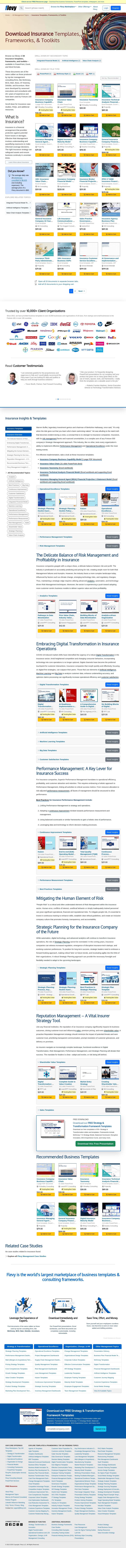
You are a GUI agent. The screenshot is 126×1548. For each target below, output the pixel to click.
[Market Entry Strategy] (89, 1073)
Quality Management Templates (46, 1364)
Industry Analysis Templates (61, 1505)
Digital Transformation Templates (62, 1462)
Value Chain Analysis (16, 535)
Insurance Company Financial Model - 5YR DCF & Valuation (66, 182)
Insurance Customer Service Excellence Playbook (88, 260)
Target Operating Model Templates (109, 1500)
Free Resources (80, 1525)
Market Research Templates (84, 1465)
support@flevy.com (20, 1508)
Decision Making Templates (61, 1459)
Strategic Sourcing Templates (45, 1386)
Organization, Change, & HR (77, 1346)
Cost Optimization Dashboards (39, 1500)
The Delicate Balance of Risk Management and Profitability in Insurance (19, 439)
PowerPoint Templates (13, 1470)
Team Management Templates (75, 1391)
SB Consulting (42, 186)
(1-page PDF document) (71, 459)
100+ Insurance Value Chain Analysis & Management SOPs (43, 182)
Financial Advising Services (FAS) (63, 1535)
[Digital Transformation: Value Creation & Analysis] (46, 1073)
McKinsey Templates (101, 1360)
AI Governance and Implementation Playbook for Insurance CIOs (110, 261)
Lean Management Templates (45, 1373)
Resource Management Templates (109, 1454)
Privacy (17, 1505)
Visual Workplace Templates (107, 1514)
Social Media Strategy (102, 1386)
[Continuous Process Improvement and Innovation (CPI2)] (110, 843)
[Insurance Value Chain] (66, 91)
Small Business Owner (105, 1527)
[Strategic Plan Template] (110, 978)
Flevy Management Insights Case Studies (19, 467)
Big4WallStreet (65, 186)
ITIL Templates (56, 1500)
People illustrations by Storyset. (112, 1338)
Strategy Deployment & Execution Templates (109, 1489)
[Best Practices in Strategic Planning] (89, 978)
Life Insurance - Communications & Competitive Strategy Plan (65, 222)
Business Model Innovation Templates (39, 1467)
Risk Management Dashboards (46, 1369)
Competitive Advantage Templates (39, 1486)
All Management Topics (20, 15)
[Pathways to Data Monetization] (46, 606)
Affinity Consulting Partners (69, 147)
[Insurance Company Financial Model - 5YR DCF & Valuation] (66, 170)
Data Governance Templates (61, 1457)
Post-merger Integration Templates (86, 1492)
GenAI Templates (57, 1481)
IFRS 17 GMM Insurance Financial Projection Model (110, 181)
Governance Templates (59, 1484)
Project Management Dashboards (47, 1355)
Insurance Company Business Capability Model (44, 102)
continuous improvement (59, 811)
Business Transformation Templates (39, 1476)
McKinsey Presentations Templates (86, 1473)
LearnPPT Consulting (67, 107)
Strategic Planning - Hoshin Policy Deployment (67, 510)
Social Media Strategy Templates (108, 1476)
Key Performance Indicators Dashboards (86, 1448)
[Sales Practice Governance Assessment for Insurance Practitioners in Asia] (89, 210)
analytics (90, 581)
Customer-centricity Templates (61, 1451)
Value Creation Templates (14, 1378)
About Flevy (95, 8)
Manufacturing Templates (83, 1462)
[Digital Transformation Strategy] (46, 695)
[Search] (37, 8)
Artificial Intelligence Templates (105, 1373)
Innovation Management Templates (62, 1508)
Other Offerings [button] (84, 7)
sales (78, 1030)
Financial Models (11, 1464)
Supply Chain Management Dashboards (48, 1360)
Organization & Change (14, 1462)
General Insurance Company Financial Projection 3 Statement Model (110, 142)
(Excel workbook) (56, 468)
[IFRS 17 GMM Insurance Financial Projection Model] (111, 170)
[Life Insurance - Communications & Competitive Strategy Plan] (66, 210)
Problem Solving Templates (84, 1500)
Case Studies (56, 1527)
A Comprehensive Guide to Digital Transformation (88, 706)
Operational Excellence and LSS (39, 1533)
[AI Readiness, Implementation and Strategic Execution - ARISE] (68, 695)
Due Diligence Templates (60, 1465)
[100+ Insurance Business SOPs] (66, 249)
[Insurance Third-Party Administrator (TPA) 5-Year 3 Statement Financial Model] (44, 249)
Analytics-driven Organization (109, 616)
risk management (49, 438)
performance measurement (58, 791)
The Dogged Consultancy (68, 226)
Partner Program (10, 1500)
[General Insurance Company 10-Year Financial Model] (44, 210)
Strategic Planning (15, 531)
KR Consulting (66, 712)
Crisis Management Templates (38, 1505)
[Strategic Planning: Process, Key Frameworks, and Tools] (46, 978)
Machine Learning (15, 506)
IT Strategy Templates (59, 1497)
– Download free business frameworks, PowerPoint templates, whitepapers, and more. (63, 2)
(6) (48, 61)
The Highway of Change (91, 712)
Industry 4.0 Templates (59, 1503)
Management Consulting (37, 1538)
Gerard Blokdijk (87, 266)
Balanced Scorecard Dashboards (39, 1462)
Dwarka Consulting (88, 147)
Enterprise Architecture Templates (62, 1476)
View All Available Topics (102, 1391)
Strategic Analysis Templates (107, 1481)
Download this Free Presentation (95, 1143)
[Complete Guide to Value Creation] (68, 1073)
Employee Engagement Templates (76, 1386)
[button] (56, 399)
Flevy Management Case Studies (31, 1256)
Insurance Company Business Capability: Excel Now (89, 141)
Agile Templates (34, 1451)
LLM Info (77, 1533)
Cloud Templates (34, 1484)
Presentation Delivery (101, 1351)
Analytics (12, 477)
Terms (12, 1505)
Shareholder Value (15, 527)
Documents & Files (89, 1089)
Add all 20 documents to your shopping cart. (56, 284)
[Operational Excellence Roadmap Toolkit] (110, 499)
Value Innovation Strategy (106, 1533)
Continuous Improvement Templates (48, 1382)
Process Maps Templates (83, 1505)
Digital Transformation (16, 498)
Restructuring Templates (106, 1457)
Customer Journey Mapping (104, 1378)
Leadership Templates (72, 1373)
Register (115, 8)
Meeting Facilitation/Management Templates (86, 1476)
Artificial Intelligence (16, 481)
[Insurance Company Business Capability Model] (44, 91)
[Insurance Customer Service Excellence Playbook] (89, 249)
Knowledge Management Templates (86, 1451)
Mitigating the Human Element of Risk (19, 451)
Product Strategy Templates (15, 1386)
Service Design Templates (106, 1470)
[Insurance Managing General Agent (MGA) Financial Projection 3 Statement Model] (44, 130)
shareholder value (111, 1030)
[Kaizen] (89, 499)
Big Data (25, 485)
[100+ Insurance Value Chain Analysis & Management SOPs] (44, 170)
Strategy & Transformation (18, 1346)
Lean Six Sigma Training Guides (85, 1530)
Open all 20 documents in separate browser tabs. (58, 281)
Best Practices (14, 485)
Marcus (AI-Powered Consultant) (16, 1497)
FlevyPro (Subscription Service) (15, 1473)
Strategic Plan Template (108, 988)
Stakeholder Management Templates (109, 1478)
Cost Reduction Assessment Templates (39, 1503)
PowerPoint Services (12, 1481)
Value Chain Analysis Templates (108, 1508)
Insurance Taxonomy (89, 100)
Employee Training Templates (75, 1378)
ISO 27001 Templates (59, 1495)
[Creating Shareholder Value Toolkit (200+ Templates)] (110, 1073)
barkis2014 (86, 226)
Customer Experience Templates (105, 1382)
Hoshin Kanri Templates (59, 1492)
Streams (8, 1475)
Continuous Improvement (18, 489)
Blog (22, 1505)
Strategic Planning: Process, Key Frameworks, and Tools (46, 990)
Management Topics (12, 1494)
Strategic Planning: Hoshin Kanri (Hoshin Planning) (46, 510)
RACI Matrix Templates (105, 1448)
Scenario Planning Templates (107, 1467)
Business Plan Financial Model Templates (107, 1355)
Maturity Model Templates (73, 1382)
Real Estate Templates (105, 1451)
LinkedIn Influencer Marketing (15, 1502)
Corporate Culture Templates (74, 1360)
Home (7, 15)
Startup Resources (104, 1530)
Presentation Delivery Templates (85, 1495)
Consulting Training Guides (60, 1533)
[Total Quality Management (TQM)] (89, 843)
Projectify (107, 107)
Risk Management (15, 523)
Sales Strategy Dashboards (107, 1465)
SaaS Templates (103, 1462)
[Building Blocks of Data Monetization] (89, 606)
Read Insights (112, 489)
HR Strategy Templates (72, 1369)
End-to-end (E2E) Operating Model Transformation (66, 854)
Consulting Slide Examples (60, 1530)
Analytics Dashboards (36, 1454)
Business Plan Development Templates (39, 1470)
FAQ (6, 1505)
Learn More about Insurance (19, 162)
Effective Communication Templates (77, 1364)
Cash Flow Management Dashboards (39, 1478)
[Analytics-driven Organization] (110, 606)
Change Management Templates (76, 1351)
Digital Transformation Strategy (44, 706)
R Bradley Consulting (45, 107)
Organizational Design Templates (76, 1355)
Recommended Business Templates (19, 463)
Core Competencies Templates (16, 1369)
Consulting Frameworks (14, 1467)
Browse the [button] (63, 7)
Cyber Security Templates (60, 1454)
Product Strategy (103, 1525)
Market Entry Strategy (86, 1083)
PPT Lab (107, 712)
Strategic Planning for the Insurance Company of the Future (19, 455)
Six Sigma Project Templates (107, 1473)
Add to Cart (44, 115)
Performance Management (18, 514)
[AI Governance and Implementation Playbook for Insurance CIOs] (111, 249)
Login (106, 8)
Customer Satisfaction (16, 493)
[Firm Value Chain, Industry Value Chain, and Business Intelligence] (68, 606)
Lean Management (81, 1527)
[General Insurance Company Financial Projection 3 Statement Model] (111, 130)
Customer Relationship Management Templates (39, 1514)
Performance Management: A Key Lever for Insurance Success (19, 447)
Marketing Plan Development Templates (18, 1391)
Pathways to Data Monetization (45, 616)
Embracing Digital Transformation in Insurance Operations (19, 443)
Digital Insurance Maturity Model (64, 140)
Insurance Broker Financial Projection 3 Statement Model (88, 181)
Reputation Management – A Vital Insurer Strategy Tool (19, 459)
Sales (27, 523)
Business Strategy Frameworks (62, 1525)
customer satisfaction (110, 677)
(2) (71, 61)
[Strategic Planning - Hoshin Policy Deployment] (68, 499)
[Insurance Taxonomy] (89, 91)
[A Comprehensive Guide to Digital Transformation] (89, 695)
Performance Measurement (18, 518)
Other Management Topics (107, 1346)
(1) (90, 74)
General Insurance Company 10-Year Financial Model (43, 221)
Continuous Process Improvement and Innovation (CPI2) (109, 855)
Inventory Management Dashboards (48, 1391)
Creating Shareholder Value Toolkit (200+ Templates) (110, 1085)
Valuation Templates (104, 1505)
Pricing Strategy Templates (15, 1364)
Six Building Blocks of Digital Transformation (110, 706)
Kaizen (83, 508)
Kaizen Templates (41, 1378)
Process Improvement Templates (85, 1503)
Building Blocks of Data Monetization (88, 616)
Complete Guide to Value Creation (67, 1083)
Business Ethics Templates (37, 1465)
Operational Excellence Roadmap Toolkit (109, 510)
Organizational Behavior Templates (86, 1481)
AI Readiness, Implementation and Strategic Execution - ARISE (68, 707)
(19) (78, 74)
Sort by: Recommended (110, 78)
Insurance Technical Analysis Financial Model (110, 102)
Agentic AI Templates (35, 1448)
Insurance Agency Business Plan (110, 220)
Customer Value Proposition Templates (62, 1448)
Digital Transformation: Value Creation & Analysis (45, 1085)
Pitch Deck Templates (82, 1489)
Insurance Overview (14, 435)
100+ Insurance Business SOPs (64, 259)
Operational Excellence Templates (47, 1351)
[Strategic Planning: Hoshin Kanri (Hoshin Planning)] (46, 499)
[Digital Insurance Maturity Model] (66, 130)
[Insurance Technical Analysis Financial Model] (111, 91)
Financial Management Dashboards (106, 1369)
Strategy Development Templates (17, 1382)
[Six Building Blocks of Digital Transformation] (110, 695)
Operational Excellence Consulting (52, 516)
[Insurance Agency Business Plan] (111, 210)
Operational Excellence (17, 510)
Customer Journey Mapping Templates (39, 1511)
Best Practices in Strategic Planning (88, 988)
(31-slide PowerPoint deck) (61, 464)
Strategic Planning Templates (15, 1351)
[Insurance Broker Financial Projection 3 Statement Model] (89, 170)
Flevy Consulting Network (13, 1478)
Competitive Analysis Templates (39, 1489)
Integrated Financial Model (18, 502)
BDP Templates (34, 1459)
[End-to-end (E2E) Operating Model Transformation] (68, 843)
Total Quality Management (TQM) (88, 853)
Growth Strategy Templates (15, 1373)
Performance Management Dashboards (18, 1355)
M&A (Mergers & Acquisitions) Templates (18, 1360)
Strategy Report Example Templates (109, 1495)
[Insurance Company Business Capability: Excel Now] (89, 130)
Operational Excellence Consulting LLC (75, 516)
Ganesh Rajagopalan (68, 623)
